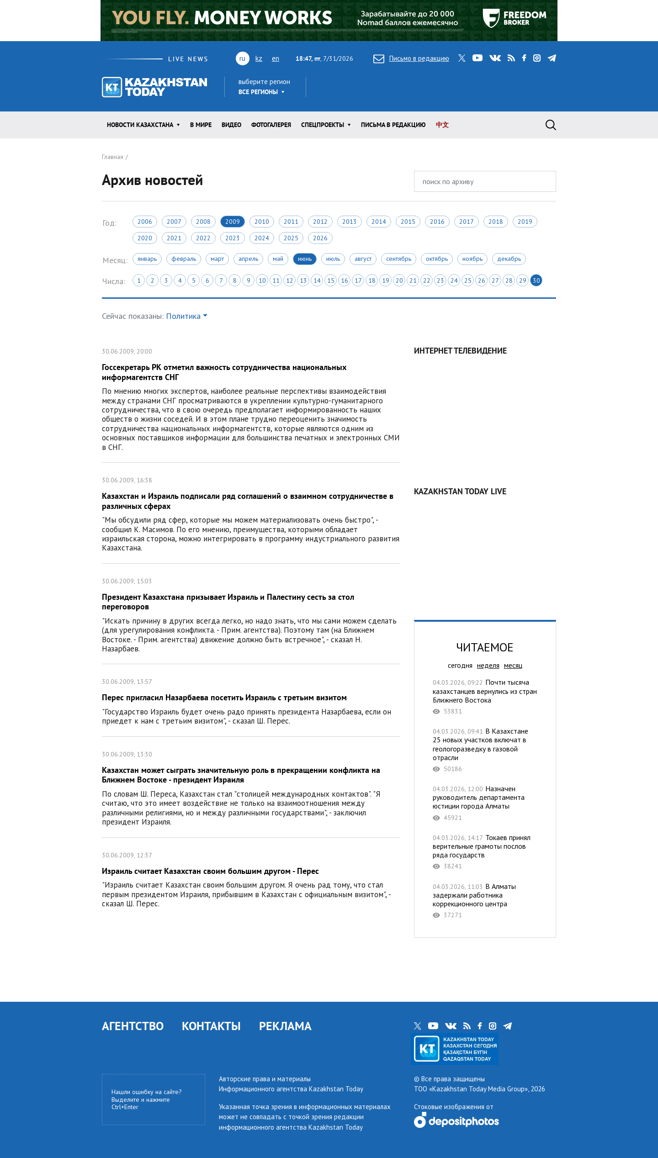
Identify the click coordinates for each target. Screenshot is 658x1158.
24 (454, 280)
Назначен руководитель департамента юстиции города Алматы (485, 803)
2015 (408, 221)
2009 (232, 221)
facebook (524, 58)
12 (289, 280)
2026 (320, 238)
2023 (232, 238)
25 (468, 280)
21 (413, 280)
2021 (174, 238)
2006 (145, 221)
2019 (525, 221)
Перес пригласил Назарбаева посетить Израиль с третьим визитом (251, 700)
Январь (147, 258)
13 (303, 280)
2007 (174, 221)
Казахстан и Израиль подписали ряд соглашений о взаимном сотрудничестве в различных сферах (251, 513)
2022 (203, 238)
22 (426, 280)
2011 (291, 221)
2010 (262, 221)
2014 (378, 221)
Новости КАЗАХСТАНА (140, 125)
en (275, 58)
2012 (320, 221)
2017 (466, 221)
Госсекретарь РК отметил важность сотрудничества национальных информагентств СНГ (251, 398)
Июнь (305, 258)
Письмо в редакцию (411, 58)
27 (495, 280)
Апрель (248, 258)
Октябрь (437, 258)
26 (481, 280)
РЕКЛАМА (285, 1025)
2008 (203, 221)
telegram (551, 58)
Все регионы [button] (258, 92)
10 (262, 280)
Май (278, 258)
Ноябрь (472, 258)
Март (217, 258)
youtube (477, 58)
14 (317, 280)
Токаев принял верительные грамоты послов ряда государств (485, 852)
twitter (462, 58)
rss (511, 58)
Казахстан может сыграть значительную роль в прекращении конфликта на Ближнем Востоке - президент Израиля (251, 787)
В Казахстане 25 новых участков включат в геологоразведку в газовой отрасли (485, 750)
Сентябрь (398, 258)
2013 (349, 221)
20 (399, 280)
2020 (145, 238)
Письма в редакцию (393, 125)
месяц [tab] (513, 665)
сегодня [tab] (460, 665)
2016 (437, 221)
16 (344, 280)
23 (440, 280)
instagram (537, 58)
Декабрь (509, 258)
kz (258, 58)
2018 (495, 221)
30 (536, 280)
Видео (231, 125)
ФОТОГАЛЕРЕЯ (271, 125)
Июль (333, 258)
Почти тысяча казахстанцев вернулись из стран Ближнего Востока (485, 696)
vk (495, 58)
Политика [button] (183, 316)
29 (522, 280)
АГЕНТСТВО (133, 1025)
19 (385, 280)
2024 (262, 238)
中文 (442, 125)
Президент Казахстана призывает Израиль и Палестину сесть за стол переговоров (251, 614)
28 (509, 280)
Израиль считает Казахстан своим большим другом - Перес (251, 878)
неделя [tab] (488, 665)
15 (330, 280)
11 (276, 280)
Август (363, 258)
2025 (291, 238)
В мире (201, 125)
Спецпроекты (322, 125)
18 (372, 280)
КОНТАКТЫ (211, 1025)
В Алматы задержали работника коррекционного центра (485, 901)
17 (358, 280)
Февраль (183, 258)
